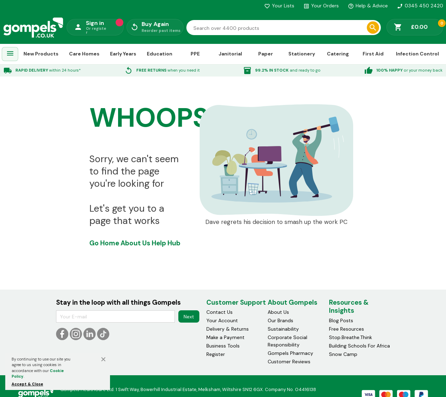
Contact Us (219, 312)
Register (215, 354)
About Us (135, 243)
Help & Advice (368, 5)
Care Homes (84, 54)
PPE (195, 54)
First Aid (373, 54)
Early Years (123, 54)
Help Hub (166, 243)
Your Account (222, 320)
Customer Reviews (289, 361)
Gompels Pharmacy (290, 353)
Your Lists (279, 5)
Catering (338, 54)
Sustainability (283, 329)
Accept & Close (27, 384)
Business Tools (223, 346)
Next (189, 316)
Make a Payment (225, 337)
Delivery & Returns (227, 329)
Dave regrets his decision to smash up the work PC (276, 222)
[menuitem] (10, 54)
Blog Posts (341, 320)
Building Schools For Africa (359, 346)
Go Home (104, 243)
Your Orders (321, 5)
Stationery (301, 54)
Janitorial (230, 54)
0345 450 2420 (420, 5)
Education (159, 54)
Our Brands (280, 320)
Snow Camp (343, 354)
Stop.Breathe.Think (350, 337)
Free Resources (346, 329)
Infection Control (417, 54)
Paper (265, 54)
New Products (41, 54)
